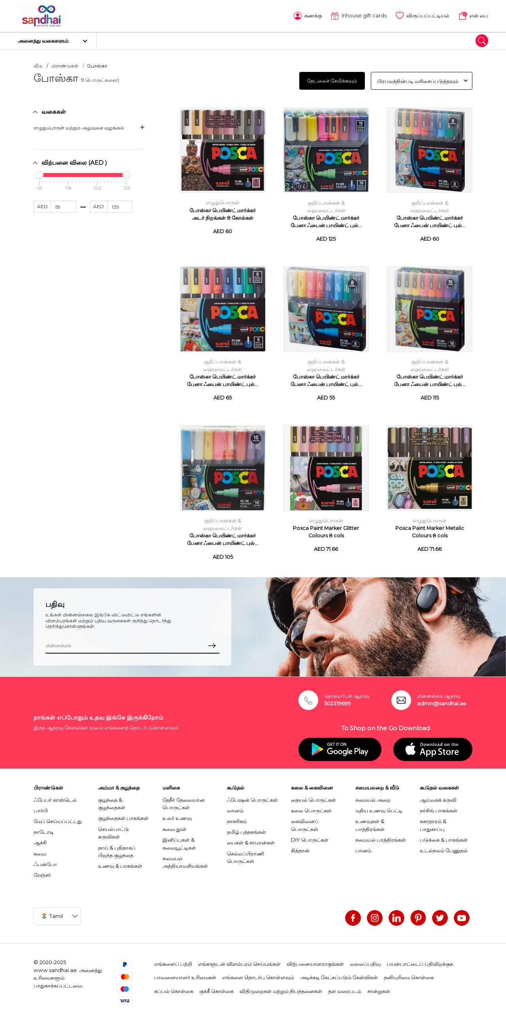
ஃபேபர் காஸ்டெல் (55, 797)
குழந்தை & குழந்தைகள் (111, 801)
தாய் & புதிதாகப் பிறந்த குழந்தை (117, 849)
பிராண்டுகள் (64, 63)
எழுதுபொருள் (223, 200)
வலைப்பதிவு (365, 961)
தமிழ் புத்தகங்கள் (246, 829)
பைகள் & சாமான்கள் (251, 840)
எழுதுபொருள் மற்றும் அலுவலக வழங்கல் (79, 125)
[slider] (39, 172)
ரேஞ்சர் (42, 872)
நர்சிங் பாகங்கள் (438, 808)
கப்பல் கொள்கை (173, 988)
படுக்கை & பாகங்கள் (444, 837)
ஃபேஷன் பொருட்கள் (252, 797)
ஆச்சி (40, 840)
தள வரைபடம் (344, 988)
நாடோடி (44, 829)
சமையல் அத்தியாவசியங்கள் (185, 859)
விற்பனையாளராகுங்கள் (315, 961)
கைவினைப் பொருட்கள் (305, 822)
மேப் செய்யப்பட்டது (58, 818)
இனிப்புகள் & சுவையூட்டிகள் (179, 841)
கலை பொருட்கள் (311, 808)
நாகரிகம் (237, 818)
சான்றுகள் (378, 988)
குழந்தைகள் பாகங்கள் (123, 815)
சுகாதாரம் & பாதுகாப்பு (433, 822)
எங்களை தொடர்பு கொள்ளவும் (258, 975)
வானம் (235, 808)
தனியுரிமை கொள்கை (409, 975)
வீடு (38, 63)
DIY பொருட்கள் (310, 837)
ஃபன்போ (45, 861)
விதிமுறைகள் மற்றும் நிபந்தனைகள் (281, 988)
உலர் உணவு (177, 815)
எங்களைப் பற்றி (173, 961)
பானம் (363, 847)
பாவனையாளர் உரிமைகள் (185, 975)
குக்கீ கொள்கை (216, 988)
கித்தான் (300, 847)
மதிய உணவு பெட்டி (378, 808)
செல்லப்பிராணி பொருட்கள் (245, 855)
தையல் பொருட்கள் (313, 797)
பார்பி (41, 808)
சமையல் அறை (373, 797)
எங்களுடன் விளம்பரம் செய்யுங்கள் (239, 961)
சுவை (40, 851)
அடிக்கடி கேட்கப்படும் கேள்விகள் (339, 975)
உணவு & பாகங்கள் (120, 863)
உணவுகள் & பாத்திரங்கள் (370, 822)
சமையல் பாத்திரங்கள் (380, 837)
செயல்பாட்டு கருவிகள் (113, 830)
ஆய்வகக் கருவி (438, 797)
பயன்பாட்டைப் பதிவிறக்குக (420, 961)
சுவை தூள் (174, 826)
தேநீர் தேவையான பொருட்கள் (183, 801)
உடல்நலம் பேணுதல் (444, 847)
